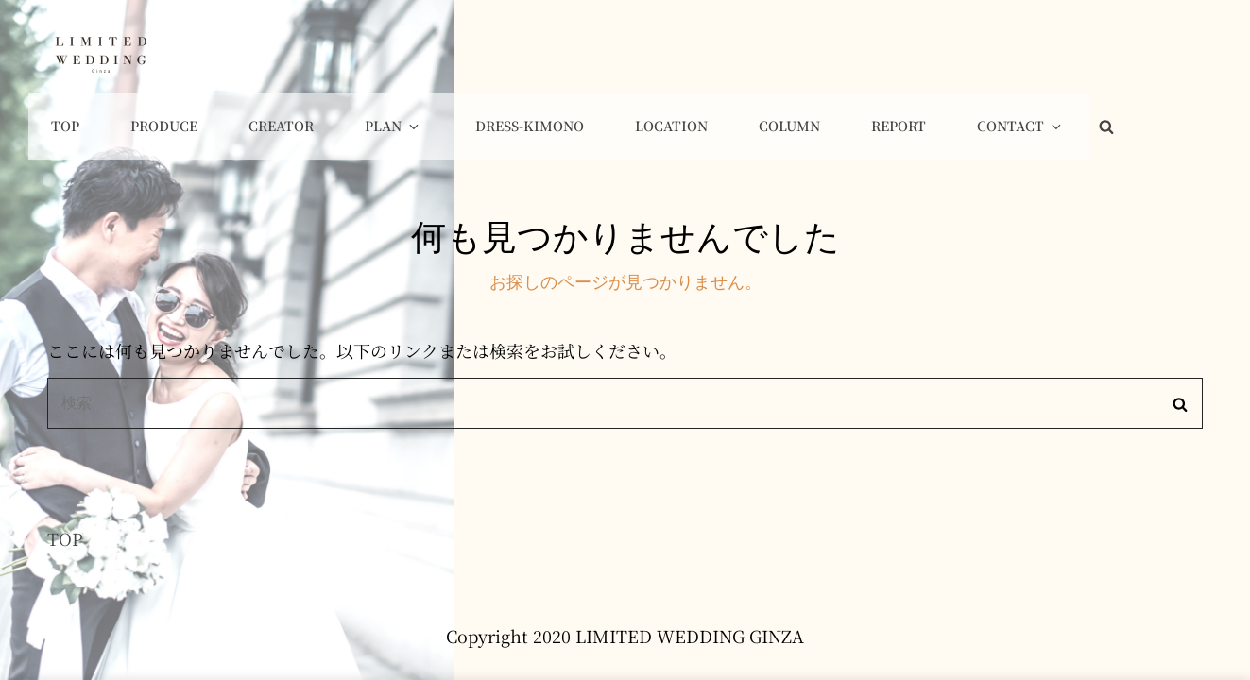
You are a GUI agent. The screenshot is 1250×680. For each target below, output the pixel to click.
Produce (340, 52)
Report (1016, 52)
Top (250, 52)
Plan (552, 52)
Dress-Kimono (673, 52)
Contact (1130, 52)
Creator (449, 52)
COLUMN (916, 52)
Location (806, 52)
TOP (65, 471)
